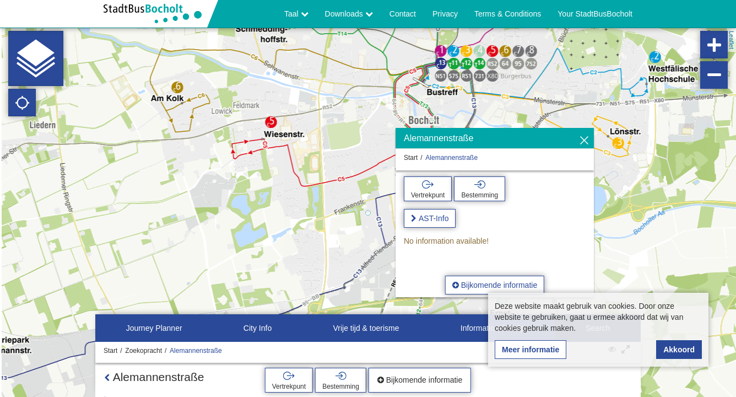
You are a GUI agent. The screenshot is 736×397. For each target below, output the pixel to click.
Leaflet (731, 40)
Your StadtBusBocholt (595, 13)
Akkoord (679, 349)
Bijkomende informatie (494, 285)
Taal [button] (296, 13)
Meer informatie (530, 349)
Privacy (445, 13)
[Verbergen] (584, 141)
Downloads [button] (349, 13)
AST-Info (433, 218)
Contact (402, 13)
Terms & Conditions (507, 13)
